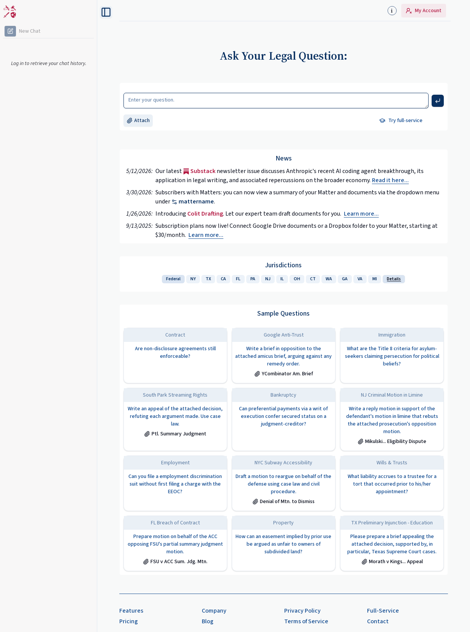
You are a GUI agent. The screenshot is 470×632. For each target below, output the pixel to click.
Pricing (128, 621)
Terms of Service (306, 621)
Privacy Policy (302, 611)
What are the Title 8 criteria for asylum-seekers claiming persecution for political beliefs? (392, 356)
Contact (378, 621)
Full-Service (383, 611)
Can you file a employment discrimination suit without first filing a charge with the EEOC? (175, 484)
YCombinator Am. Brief (283, 374)
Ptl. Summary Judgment (175, 434)
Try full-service (401, 120)
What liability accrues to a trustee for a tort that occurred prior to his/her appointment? (392, 484)
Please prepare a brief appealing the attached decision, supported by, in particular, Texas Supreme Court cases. (392, 544)
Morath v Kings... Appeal (392, 561)
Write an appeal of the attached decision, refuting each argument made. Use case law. (175, 416)
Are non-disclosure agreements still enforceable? (175, 352)
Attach (138, 120)
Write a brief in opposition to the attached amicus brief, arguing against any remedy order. (283, 356)
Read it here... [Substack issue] (390, 180)
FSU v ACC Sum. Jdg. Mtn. (175, 561)
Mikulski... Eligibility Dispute (392, 441)
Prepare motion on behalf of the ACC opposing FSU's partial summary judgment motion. (175, 544)
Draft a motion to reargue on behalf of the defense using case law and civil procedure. (283, 484)
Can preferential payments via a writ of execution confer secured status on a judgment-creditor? (283, 416)
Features (131, 611)
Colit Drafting (205, 214)
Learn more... (361, 214)
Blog (208, 621)
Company (214, 611)
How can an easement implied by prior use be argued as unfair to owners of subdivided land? (283, 544)
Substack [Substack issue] (199, 171)
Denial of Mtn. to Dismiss (283, 501)
